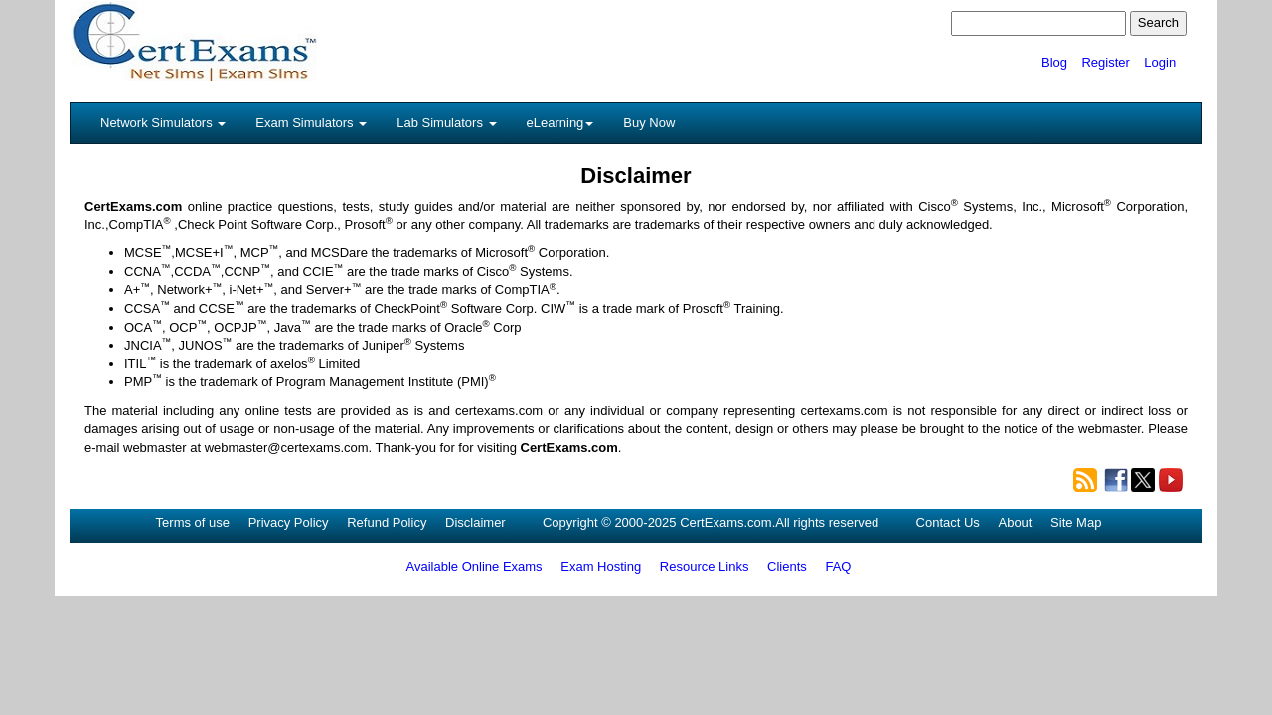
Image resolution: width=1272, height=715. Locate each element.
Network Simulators (163, 122)
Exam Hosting (600, 566)
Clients (787, 566)
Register (1105, 62)
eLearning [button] (560, 122)
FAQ (838, 566)
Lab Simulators (446, 122)
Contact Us (948, 522)
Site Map (1075, 522)
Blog (1054, 62)
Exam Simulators (311, 122)
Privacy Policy (288, 522)
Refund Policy (386, 522)
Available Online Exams (474, 566)
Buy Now (649, 122)
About (1015, 522)
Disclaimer (475, 522)
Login (1160, 62)
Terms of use (193, 522)
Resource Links (704, 566)
